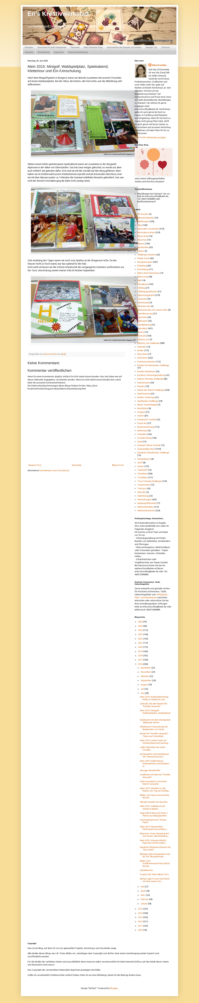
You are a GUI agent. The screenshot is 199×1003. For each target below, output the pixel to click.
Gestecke (29, 52)
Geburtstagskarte (146, 295)
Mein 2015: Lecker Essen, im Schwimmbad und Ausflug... (155, 741)
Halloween (142, 321)
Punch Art (142, 423)
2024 (140, 630)
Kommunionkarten (146, 361)
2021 (140, 643)
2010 (140, 930)
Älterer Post (118, 465)
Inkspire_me (143, 339)
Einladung (142, 265)
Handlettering (144, 324)
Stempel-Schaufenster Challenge (153, 452)
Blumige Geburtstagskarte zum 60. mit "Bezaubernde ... (155, 855)
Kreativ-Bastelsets (146, 371)
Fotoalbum (142, 284)
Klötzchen (142, 354)
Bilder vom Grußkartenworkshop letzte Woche (155, 863)
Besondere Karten (146, 232)
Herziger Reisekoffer (150, 770)
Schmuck (165, 47)
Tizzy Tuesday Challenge (149, 481)
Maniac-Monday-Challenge (150, 379)
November (146, 672)
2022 (140, 638)
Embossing (142, 276)
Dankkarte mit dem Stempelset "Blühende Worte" (155, 721)
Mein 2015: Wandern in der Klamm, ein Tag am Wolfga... (155, 789)
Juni (143, 693)
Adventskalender (145, 217)
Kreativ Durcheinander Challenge (153, 365)
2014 (140, 913)
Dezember (146, 667)
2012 (140, 921)
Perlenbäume (43, 52)
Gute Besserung (145, 313)
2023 (140, 634)
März (143, 895)
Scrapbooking (144, 438)
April (143, 891)
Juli (142, 689)
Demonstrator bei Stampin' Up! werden (124, 47)
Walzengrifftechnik (146, 503)
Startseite (29, 47)
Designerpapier (144, 262)
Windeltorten (146, 870)
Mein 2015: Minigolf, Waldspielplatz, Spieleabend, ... (155, 713)
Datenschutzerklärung (78, 52)
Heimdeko (142, 328)
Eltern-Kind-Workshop (148, 273)
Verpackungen (144, 499)
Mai (143, 886)
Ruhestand (142, 430)
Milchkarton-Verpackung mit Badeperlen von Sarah (154, 727)
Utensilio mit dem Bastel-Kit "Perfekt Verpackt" (153, 704)
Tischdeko (142, 477)
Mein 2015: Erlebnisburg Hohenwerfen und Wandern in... (154, 763)
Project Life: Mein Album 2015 (154, 874)
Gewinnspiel (143, 302)
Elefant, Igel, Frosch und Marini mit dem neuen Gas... (155, 879)
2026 (140, 621)
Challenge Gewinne (146, 254)
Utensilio (141, 492)
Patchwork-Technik (146, 419)
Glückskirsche (144, 306)
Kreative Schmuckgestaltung (151, 375)
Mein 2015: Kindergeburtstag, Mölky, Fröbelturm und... (154, 698)
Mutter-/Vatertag (146, 397)
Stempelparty (144, 459)
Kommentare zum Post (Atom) (54, 470)
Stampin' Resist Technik (148, 445)
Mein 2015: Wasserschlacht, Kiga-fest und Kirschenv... (153, 841)
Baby (139, 225)
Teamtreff (142, 470)
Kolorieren (142, 358)
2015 (140, 909)
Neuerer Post (34, 465)
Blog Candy (142, 236)
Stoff (139, 462)
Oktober (145, 676)
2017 (140, 659)
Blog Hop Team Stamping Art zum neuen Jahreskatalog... (154, 834)
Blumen (140, 243)
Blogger (114, 988)
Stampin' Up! (151, 47)
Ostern (140, 415)
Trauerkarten (143, 485)
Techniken (142, 473)
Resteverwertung (145, 427)
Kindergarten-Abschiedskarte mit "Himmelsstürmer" (154, 755)
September (146, 680)
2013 (140, 917)
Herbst (140, 332)
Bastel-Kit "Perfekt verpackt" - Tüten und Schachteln (155, 734)
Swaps (140, 466)
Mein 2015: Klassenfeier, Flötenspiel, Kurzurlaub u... (154, 827)
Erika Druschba (159, 65)
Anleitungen (143, 221)
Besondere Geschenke (148, 229)
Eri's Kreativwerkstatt (58, 13)
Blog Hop (141, 240)
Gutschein (142, 317)
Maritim (141, 386)
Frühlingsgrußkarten (147, 291)
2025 (140, 626)
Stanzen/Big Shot (146, 449)
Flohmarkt (75, 47)
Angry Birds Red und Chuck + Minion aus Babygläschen (154, 814)
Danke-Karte (143, 258)
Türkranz (141, 488)
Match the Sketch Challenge (150, 390)
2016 (140, 664)
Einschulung (143, 269)
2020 (140, 647)
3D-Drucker (142, 214)
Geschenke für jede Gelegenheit (51, 47)
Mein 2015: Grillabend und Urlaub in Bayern (152, 807)
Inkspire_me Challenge (148, 343)
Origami (141, 412)
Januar (144, 903)
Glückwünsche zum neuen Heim (152, 310)
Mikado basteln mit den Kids (154, 802)
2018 (140, 655)
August (144, 684)
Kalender (141, 347)
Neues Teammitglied (147, 404)
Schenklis (141, 434)
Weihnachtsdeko (145, 507)
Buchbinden (143, 247)
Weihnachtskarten (146, 510)
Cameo (140, 251)
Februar (145, 899)
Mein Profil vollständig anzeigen (150, 137)
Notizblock (142, 408)
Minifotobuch (143, 393)
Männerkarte (143, 382)
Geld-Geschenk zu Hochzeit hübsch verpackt (153, 782)
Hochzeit (141, 336)
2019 (140, 651)
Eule (139, 280)
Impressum (59, 52)
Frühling (141, 288)
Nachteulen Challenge (147, 401)
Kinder (140, 350)
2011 (140, 926)
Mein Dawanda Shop (93, 47)
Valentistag (142, 496)
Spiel (139, 441)
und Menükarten (149, 597)
